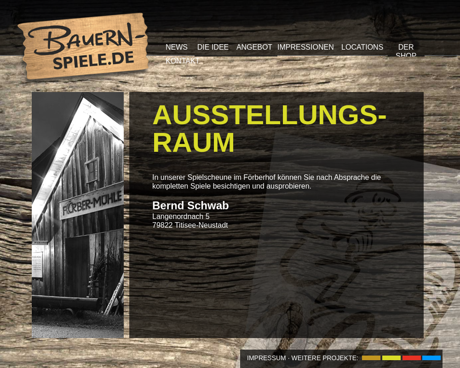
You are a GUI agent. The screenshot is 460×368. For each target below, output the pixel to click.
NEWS (177, 47)
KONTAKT (183, 61)
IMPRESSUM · (268, 358)
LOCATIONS (362, 47)
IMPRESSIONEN (305, 47)
